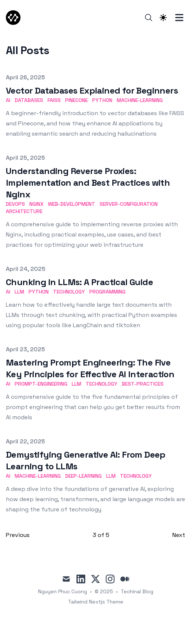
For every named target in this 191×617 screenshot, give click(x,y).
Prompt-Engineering (41, 384)
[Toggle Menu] (179, 17)
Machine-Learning (140, 100)
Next (178, 535)
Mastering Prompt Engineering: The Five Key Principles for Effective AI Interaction (90, 368)
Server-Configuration (129, 204)
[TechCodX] (15, 17)
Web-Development (71, 204)
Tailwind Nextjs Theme (95, 601)
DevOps (15, 204)
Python (102, 100)
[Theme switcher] (163, 17)
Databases (29, 100)
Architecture (24, 211)
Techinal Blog (137, 591)
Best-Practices (143, 384)
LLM (19, 291)
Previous (18, 535)
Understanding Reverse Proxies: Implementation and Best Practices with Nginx (88, 182)
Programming (107, 291)
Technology (69, 291)
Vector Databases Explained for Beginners (92, 90)
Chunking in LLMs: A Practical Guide (79, 282)
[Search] (148, 17)
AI (8, 100)
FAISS (54, 100)
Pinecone (76, 100)
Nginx (36, 204)
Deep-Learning (83, 476)
